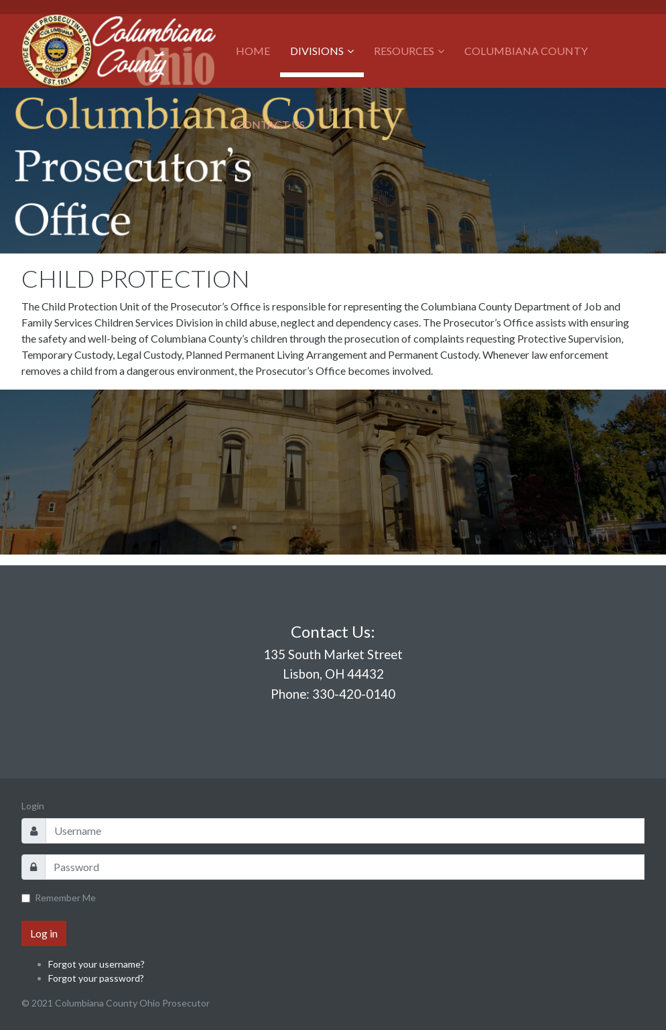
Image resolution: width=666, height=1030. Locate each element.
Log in (44, 933)
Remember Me (65, 897)
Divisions (317, 50)
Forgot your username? (96, 964)
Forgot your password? (96, 978)
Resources (404, 50)
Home (253, 50)
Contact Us (270, 124)
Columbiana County (526, 50)
